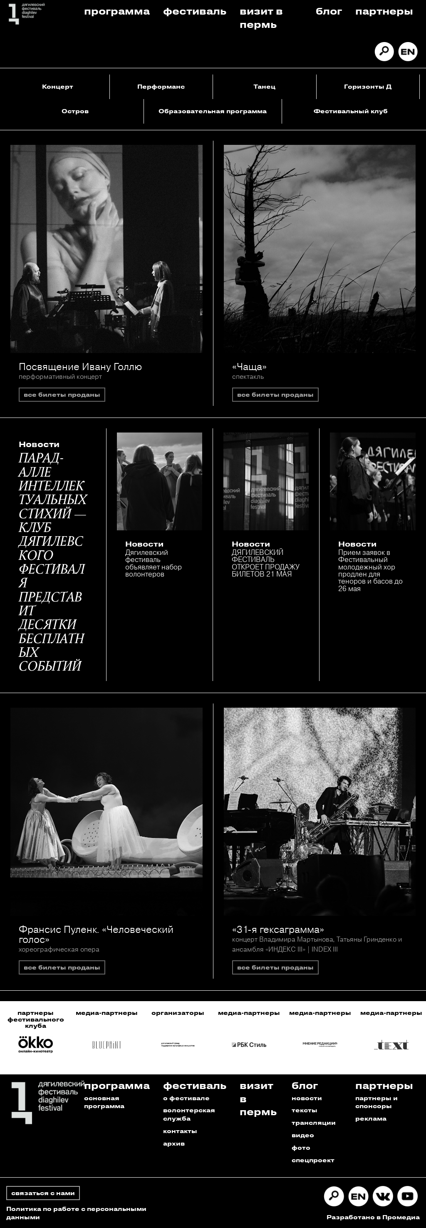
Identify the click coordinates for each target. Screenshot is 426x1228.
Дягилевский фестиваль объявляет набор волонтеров (153, 563)
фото (301, 1147)
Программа (117, 10)
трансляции (314, 1122)
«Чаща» (249, 366)
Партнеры (384, 10)
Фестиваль (194, 10)
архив (174, 1143)
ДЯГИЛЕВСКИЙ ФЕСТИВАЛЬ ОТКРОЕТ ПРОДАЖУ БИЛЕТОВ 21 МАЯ (266, 563)
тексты (304, 1110)
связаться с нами (43, 1192)
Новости (39, 444)
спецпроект (313, 1159)
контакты (180, 1130)
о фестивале (186, 1097)
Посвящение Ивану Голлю (80, 366)
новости (307, 1097)
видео (303, 1135)
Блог (329, 10)
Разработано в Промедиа (373, 1217)
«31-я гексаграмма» (278, 929)
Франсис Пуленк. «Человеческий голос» (96, 934)
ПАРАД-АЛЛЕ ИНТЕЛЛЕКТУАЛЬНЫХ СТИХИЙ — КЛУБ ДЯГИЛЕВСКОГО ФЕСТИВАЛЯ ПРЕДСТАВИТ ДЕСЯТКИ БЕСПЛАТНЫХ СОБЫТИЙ (53, 563)
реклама (370, 1118)
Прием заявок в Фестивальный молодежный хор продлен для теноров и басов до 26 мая (370, 570)
